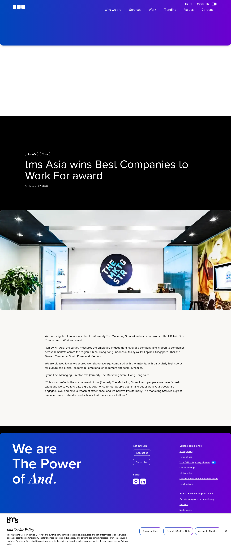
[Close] (225, 531)
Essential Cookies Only (178, 531)
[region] (115, 531)
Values (189, 9)
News (45, 154)
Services (135, 9)
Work (152, 9)
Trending (170, 9)
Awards (31, 154)
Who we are (113, 9)
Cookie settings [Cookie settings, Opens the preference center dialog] (150, 531)
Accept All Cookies (207, 531)
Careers (207, 9)
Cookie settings (187, 467)
